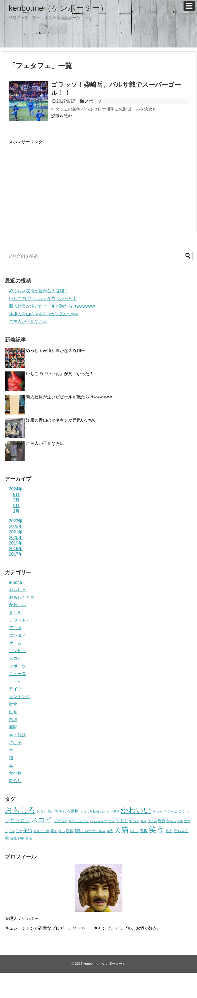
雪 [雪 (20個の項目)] (27, 838)
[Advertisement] (53, 182)
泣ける (15, 742)
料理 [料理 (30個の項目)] (70, 831)
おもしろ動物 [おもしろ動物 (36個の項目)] (67, 811)
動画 (13, 712)
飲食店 (15, 781)
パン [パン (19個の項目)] (111, 821)
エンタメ (17, 635)
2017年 (16, 554)
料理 (13, 719)
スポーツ (93, 101)
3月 (16, 500)
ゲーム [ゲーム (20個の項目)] (172, 811)
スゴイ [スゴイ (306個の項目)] (41, 820)
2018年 (16, 548)
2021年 (16, 532)
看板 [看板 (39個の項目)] (144, 830)
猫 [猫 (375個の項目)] (125, 829)
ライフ (15, 689)
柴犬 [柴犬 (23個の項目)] (110, 831)
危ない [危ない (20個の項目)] (171, 821)
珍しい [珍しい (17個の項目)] (134, 831)
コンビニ (17, 650)
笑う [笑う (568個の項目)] (156, 829)
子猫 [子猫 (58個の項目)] (27, 830)
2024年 (16, 489)
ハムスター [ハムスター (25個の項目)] (98, 821)
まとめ (15, 612)
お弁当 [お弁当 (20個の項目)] (104, 811)
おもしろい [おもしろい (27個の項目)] (45, 811)
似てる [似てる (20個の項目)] (152, 821)
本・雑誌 (17, 735)
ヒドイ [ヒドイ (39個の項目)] (122, 820)
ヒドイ (15, 681)
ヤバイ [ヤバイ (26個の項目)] (134, 821)
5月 (16, 494)
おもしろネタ (21, 597)
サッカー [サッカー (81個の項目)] (20, 820)
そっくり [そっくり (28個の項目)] (159, 811)
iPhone (15, 582)
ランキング (19, 696)
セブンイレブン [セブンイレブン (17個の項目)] (78, 821)
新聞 (13, 727)
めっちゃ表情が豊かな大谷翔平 (38, 291)
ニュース (17, 673)
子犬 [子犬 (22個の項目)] (19, 831)
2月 (16, 505)
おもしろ (17, 589)
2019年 (16, 543)
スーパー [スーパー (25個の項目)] (60, 821)
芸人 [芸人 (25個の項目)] (169, 831)
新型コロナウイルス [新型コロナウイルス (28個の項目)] (90, 831)
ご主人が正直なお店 (28, 321)
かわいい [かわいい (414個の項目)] (136, 810)
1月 (16, 511)
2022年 (16, 526)
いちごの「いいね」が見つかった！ (43, 298)
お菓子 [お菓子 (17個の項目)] (115, 811)
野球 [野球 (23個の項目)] (13, 839)
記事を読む (61, 116)
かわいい (17, 605)
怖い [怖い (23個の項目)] (61, 831)
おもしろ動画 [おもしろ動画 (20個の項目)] (89, 811)
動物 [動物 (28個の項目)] (161, 821)
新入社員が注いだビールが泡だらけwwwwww (52, 306)
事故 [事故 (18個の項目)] (143, 821)
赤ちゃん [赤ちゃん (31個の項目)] (181, 831)
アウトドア (19, 620)
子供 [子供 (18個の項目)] (12, 831)
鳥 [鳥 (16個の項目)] (31, 838)
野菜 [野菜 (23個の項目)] (21, 839)
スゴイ (15, 658)
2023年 (16, 521)
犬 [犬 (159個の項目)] (117, 830)
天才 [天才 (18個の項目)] (180, 821)
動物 (13, 704)
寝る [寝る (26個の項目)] (54, 831)
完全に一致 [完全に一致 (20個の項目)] (41, 831)
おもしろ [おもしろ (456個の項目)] (20, 810)
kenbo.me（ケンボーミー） (58, 8)
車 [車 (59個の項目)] (7, 838)
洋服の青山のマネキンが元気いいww (44, 314)
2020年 (16, 537)
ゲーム (15, 643)
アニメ (15, 627)
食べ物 (15, 773)
